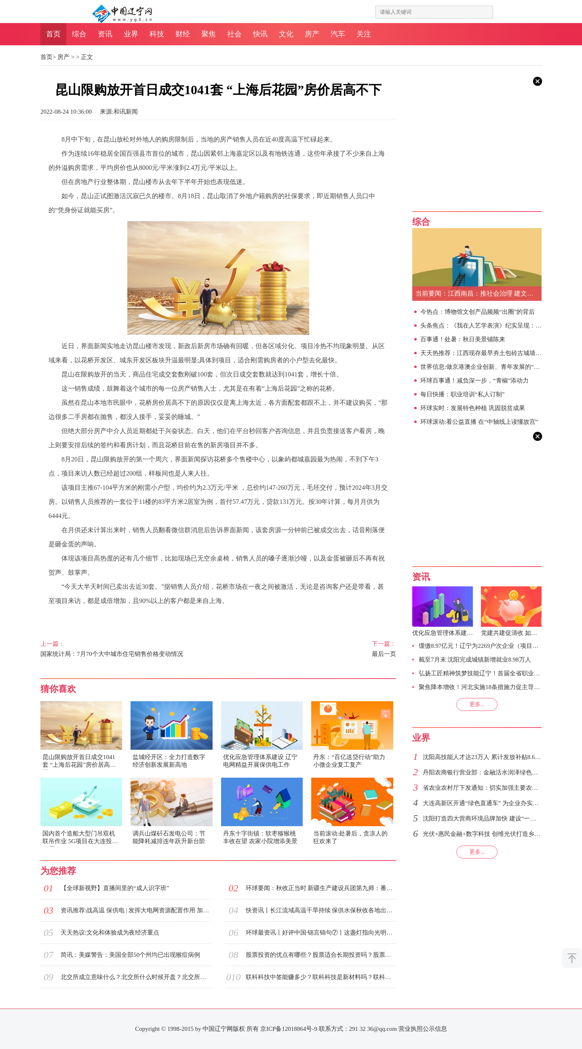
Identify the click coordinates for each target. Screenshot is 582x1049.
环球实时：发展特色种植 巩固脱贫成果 (472, 408)
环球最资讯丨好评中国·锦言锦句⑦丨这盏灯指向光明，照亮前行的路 (321, 932)
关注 (363, 34)
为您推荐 (58, 871)
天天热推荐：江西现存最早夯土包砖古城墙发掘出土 (490, 353)
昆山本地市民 (182, 617)
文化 (286, 34)
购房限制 (74, 617)
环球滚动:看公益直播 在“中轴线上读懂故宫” (479, 422)
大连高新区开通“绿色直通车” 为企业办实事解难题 (490, 803)
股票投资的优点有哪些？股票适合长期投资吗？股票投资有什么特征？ (321, 955)
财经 (182, 34)
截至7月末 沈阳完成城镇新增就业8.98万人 (475, 659)
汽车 (338, 34)
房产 (312, 34)
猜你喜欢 (58, 689)
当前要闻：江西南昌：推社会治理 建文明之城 (478, 293)
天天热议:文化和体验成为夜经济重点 (110, 932)
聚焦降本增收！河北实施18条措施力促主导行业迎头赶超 (494, 687)
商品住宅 (146, 617)
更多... (477, 704)
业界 (131, 34)
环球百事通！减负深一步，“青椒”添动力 (474, 380)
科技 (157, 34)
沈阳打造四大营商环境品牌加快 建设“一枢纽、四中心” (496, 818)
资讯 (105, 34)
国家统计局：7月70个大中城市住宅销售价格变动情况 (120, 648)
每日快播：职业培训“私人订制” (462, 394)
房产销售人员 (110, 617)
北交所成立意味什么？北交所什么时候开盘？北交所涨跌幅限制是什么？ (136, 977)
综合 (79, 34)
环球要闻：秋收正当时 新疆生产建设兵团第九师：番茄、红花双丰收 (321, 888)
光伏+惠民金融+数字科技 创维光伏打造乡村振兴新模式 (497, 834)
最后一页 (316, 648)
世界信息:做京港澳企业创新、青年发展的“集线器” (487, 367)
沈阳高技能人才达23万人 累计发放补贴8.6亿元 (485, 757)
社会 (234, 34)
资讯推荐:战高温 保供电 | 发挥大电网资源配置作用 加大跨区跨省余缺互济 (136, 910)
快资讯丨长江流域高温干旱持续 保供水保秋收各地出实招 (321, 910)
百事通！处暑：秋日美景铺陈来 (462, 339)
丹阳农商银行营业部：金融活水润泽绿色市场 (483, 772)
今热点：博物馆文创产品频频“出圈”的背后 (477, 312)
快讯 (260, 34)
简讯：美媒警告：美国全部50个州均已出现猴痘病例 (130, 955)
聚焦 (208, 34)
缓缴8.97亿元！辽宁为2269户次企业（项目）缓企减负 (491, 646)
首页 (53, 34)
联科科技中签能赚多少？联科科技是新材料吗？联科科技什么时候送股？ (321, 977)
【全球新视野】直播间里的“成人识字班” (115, 888)
